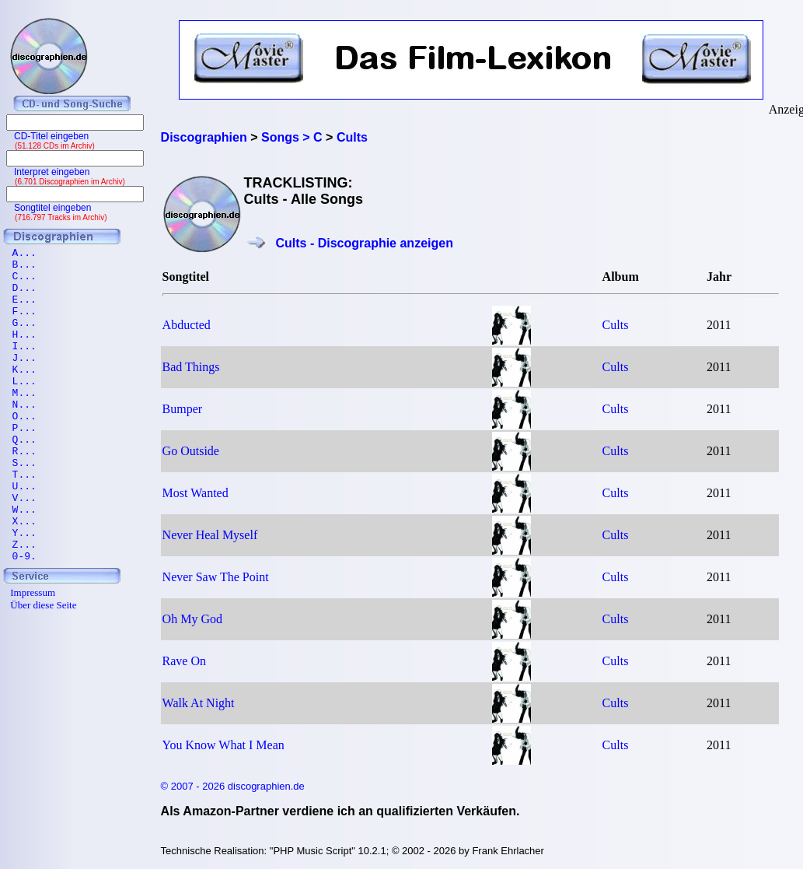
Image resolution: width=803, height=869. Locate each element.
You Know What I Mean (223, 745)
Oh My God (192, 618)
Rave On (184, 661)
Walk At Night (198, 703)
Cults (615, 324)
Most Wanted (195, 492)
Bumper (182, 408)
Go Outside (190, 450)
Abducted (186, 324)
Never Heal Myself (210, 534)
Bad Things (191, 366)
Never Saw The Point (215, 576)
